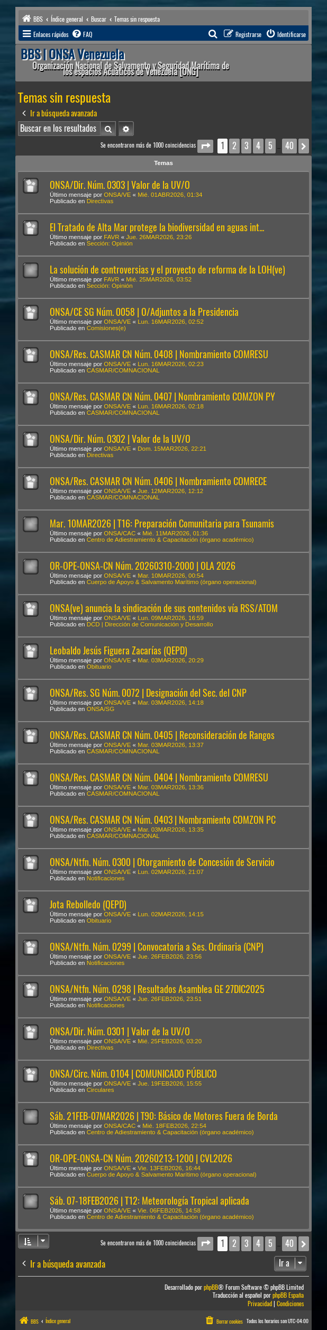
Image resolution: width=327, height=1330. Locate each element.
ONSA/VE (117, 195)
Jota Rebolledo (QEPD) (88, 904)
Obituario (99, 666)
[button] (205, 146)
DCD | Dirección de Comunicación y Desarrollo (150, 624)
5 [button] (270, 145)
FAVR (111, 237)
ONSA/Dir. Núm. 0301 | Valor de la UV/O (120, 1031)
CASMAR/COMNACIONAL (123, 370)
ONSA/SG (100, 709)
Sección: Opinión (110, 243)
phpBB (211, 1287)
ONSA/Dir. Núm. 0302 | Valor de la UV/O (120, 438)
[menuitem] (81, 34)
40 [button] (289, 145)
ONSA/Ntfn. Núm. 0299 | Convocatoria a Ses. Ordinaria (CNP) (157, 946)
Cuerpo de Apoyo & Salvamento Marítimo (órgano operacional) (172, 582)
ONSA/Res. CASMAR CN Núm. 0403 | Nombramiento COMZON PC (163, 819)
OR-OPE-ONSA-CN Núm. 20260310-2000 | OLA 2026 (142, 565)
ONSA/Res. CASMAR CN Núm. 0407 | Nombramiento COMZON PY (162, 396)
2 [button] (234, 145)
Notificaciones (106, 878)
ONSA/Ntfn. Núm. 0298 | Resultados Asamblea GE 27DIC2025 (157, 989)
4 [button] (258, 145)
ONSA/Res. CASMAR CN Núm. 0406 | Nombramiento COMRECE (158, 481)
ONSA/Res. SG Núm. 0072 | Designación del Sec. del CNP (148, 692)
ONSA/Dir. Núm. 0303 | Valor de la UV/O (120, 185)
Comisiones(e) (106, 328)
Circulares (100, 1090)
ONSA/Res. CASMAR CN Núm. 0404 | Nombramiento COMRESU (159, 777)
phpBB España (288, 1295)
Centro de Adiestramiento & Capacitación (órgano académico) (170, 539)
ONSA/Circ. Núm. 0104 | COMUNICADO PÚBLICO (133, 1073)
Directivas (100, 201)
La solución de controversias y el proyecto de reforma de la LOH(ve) (167, 269)
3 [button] (246, 145)
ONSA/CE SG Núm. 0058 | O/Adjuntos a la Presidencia (144, 311)
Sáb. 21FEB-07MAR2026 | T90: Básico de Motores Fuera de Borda (164, 1116)
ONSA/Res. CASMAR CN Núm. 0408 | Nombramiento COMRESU (159, 354)
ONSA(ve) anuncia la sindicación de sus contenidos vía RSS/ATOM (164, 608)
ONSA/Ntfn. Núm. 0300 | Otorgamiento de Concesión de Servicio (162, 862)
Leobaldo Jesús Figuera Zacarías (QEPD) (118, 650)
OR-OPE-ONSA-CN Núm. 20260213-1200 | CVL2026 (141, 1158)
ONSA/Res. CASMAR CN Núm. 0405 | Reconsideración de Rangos (162, 735)
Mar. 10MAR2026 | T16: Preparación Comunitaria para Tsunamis (162, 523)
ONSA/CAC (119, 533)
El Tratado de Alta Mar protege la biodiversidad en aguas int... (157, 227)
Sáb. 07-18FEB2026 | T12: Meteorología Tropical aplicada (149, 1200)
